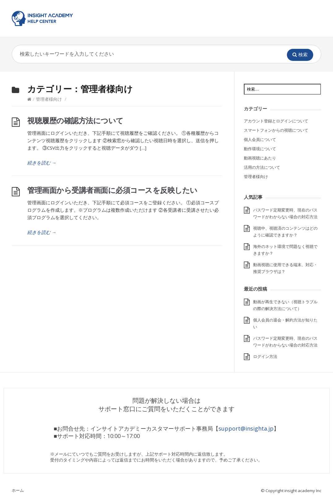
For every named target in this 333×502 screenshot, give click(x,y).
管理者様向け (49, 99)
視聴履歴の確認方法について (75, 120)
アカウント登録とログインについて (276, 121)
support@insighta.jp (246, 428)
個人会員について (260, 139)
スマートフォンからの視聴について (276, 130)
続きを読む (41, 163)
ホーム (18, 490)
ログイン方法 (265, 356)
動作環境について (260, 148)
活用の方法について (262, 167)
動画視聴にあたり (260, 158)
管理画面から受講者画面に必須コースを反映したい (112, 190)
